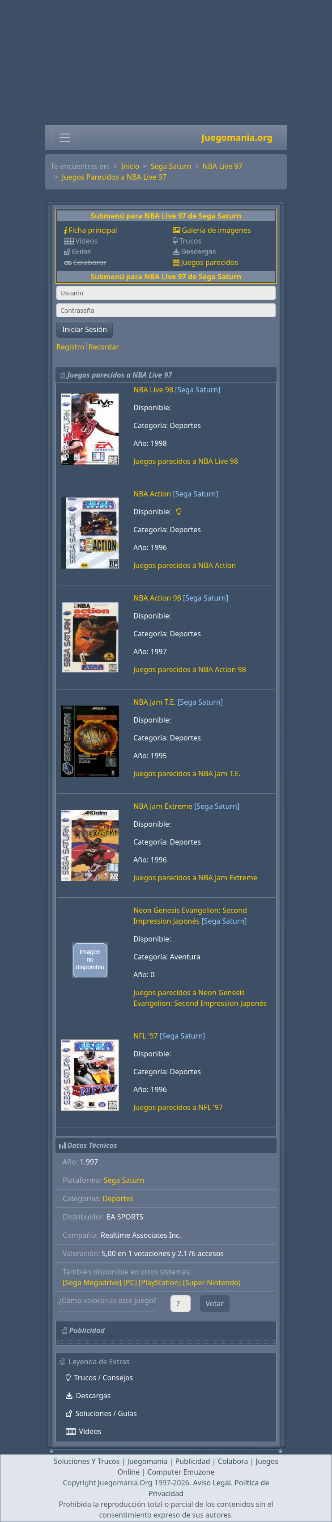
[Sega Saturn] (197, 390)
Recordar (104, 347)
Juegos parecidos (209, 262)
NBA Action (152, 494)
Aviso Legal (211, 1483)
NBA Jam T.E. (154, 702)
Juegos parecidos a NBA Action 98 (189, 669)
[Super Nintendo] (212, 1282)
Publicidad (192, 1461)
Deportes (117, 1198)
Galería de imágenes (216, 230)
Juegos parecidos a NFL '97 (178, 1107)
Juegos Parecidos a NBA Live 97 (114, 177)
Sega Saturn (171, 166)
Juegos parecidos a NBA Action (184, 565)
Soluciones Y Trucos (87, 1461)
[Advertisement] (166, 62)
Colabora (233, 1461)
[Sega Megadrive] (92, 1282)
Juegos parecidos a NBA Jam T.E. (187, 773)
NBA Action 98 (157, 598)
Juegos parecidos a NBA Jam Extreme (195, 878)
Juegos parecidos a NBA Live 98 (185, 461)
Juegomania (148, 1461)
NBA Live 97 (223, 166)
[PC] (130, 1282)
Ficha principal (92, 230)
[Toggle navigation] (64, 138)
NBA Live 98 (153, 390)
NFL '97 (145, 1036)
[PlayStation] (160, 1282)
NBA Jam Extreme (162, 806)
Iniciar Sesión (84, 329)
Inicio (130, 166)
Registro (70, 347)
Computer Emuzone (180, 1472)
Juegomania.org (236, 137)
